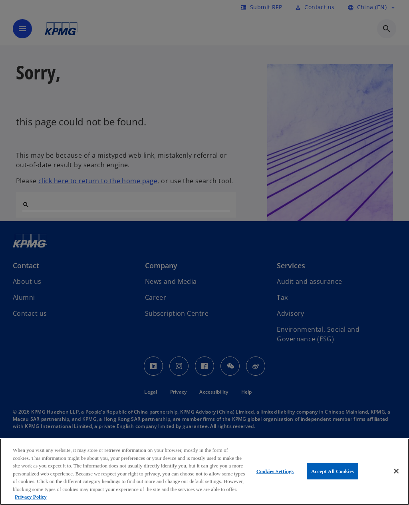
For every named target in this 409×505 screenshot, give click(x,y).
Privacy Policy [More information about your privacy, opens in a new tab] (31, 497)
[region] (204, 471)
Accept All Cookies (332, 471)
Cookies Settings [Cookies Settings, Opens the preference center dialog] (275, 471)
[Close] (396, 471)
